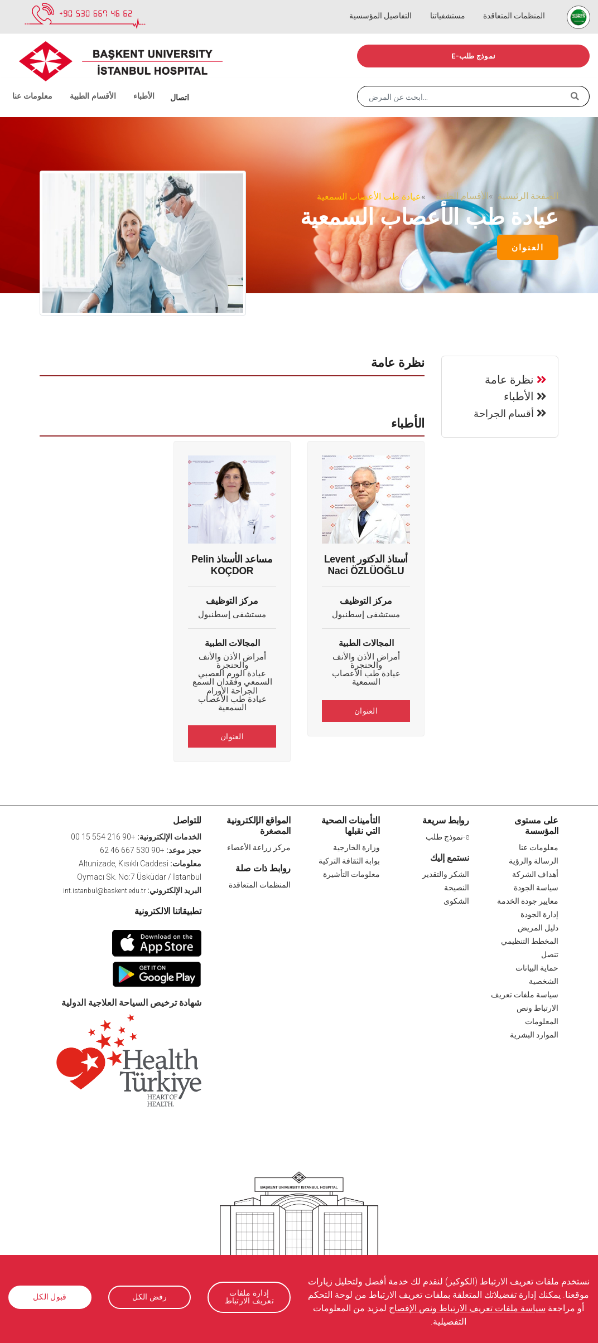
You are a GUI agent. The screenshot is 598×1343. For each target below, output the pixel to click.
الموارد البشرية (534, 1034)
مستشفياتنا (454, 5)
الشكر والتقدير (445, 873)
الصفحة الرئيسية (528, 196)
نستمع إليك (449, 856)
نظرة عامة (509, 378)
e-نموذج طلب (473, 56)
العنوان (528, 248)
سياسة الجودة (536, 887)
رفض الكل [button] (149, 1297)
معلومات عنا (29, 83)
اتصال (160, 83)
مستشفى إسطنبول (366, 614)
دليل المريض (538, 927)
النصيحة (456, 887)
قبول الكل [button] (50, 1297)
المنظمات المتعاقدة (516, 5)
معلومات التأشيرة (351, 873)
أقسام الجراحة (504, 412)
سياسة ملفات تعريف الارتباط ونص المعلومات (524, 1007)
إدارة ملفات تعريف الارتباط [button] (249, 1297)
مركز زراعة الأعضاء (259, 846)
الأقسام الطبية (80, 83)
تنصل (549, 953)
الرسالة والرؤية (533, 860)
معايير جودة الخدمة (527, 900)
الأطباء (127, 83)
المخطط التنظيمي (529, 940)
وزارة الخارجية (356, 846)
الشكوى (456, 900)
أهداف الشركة (535, 873)
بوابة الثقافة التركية (349, 860)
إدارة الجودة (539, 913)
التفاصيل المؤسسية (391, 5)
